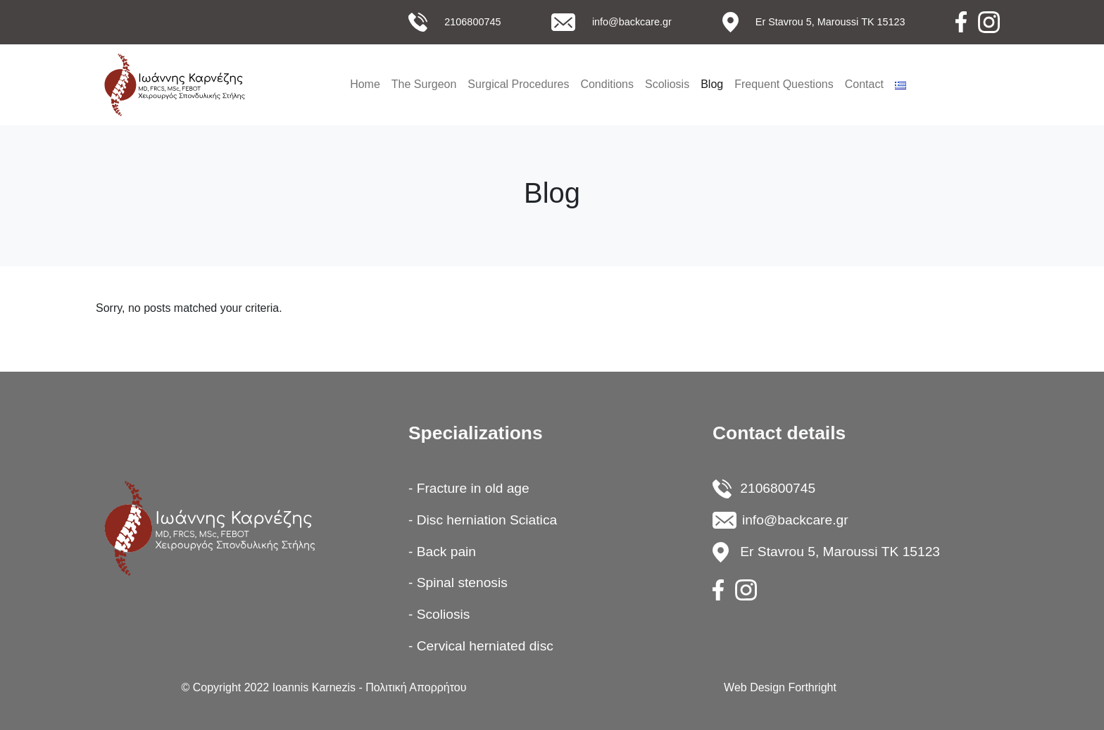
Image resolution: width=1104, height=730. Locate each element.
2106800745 (472, 21)
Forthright (812, 687)
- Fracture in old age (468, 488)
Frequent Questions (784, 84)
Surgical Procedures (518, 84)
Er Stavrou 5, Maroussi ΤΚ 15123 (840, 551)
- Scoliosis (439, 614)
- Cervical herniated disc (480, 645)
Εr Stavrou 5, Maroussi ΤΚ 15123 (830, 21)
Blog (712, 84)
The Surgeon (424, 84)
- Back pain (442, 551)
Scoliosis (667, 84)
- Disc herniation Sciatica (482, 519)
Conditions (607, 84)
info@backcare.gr (632, 21)
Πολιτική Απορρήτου (415, 687)
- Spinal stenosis (458, 582)
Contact (864, 84)
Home (365, 84)
